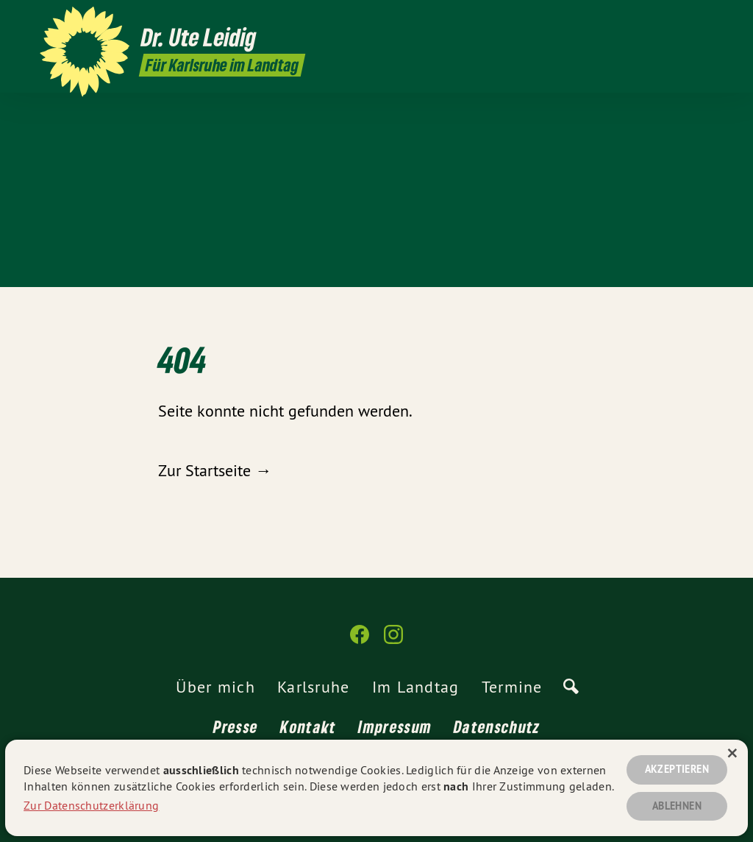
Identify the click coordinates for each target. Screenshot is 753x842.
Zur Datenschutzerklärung (91, 803)
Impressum (395, 726)
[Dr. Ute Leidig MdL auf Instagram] (393, 640)
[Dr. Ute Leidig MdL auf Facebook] (359, 640)
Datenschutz (497, 726)
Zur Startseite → (214, 470)
